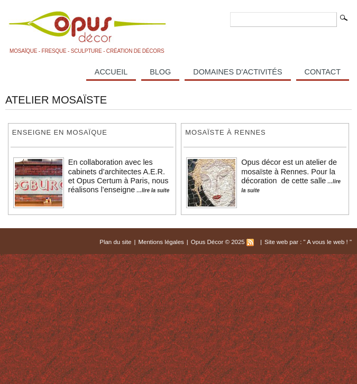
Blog (160, 72)
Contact (323, 72)
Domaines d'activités (237, 72)
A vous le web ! (328, 242)
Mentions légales (161, 242)
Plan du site (115, 242)
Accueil (111, 72)
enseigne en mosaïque (59, 132)
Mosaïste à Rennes (225, 132)
